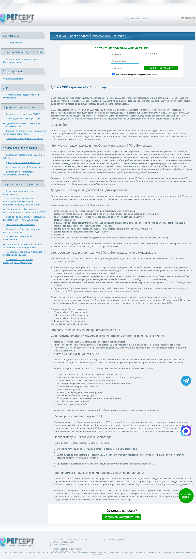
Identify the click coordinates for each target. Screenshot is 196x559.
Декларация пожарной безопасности (24, 167)
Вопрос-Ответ (79, 36)
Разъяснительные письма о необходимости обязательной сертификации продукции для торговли (22, 201)
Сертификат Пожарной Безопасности (24, 138)
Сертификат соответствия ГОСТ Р (23, 114)
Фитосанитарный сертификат (20, 224)
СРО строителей (14, 42)
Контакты (120, 36)
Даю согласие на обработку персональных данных (137, 75)
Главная (61, 36)
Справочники (101, 36)
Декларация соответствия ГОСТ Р (23, 162)
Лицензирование (14, 78)
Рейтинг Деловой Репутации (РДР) (23, 118)
